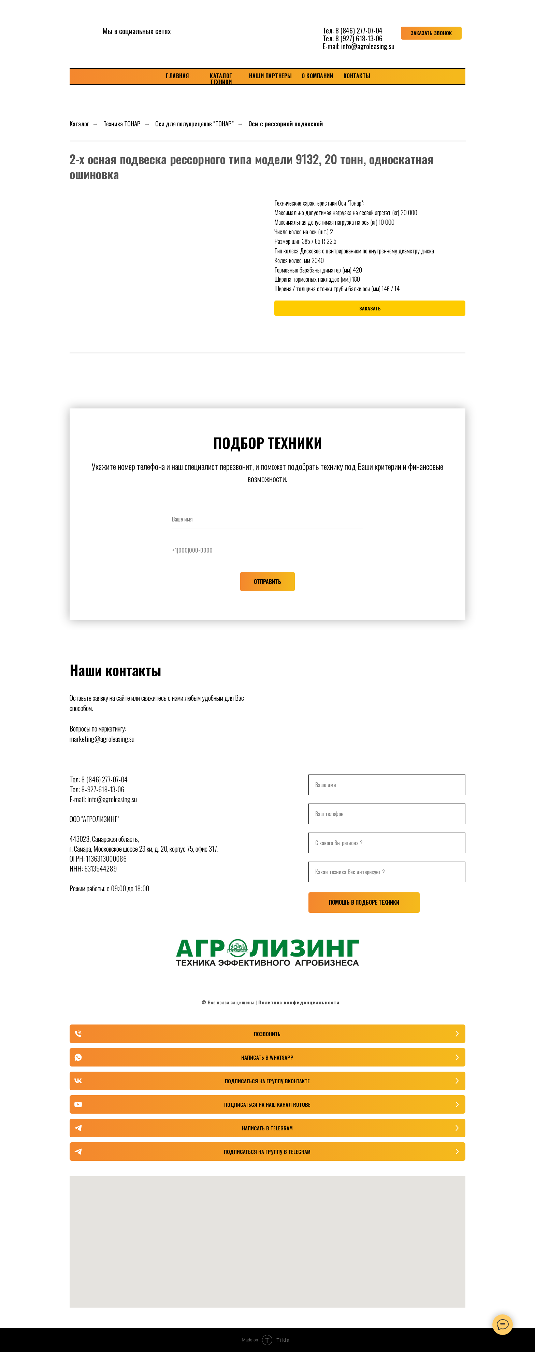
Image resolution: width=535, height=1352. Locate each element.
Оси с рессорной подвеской (285, 123)
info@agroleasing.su (367, 46)
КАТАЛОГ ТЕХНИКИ (221, 79)
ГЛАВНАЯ (177, 76)
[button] (431, 33)
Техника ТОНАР (122, 123)
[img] (267, 33)
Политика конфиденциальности (298, 1002)
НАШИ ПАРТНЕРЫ (270, 76)
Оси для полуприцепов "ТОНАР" (194, 123)
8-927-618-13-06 (102, 789)
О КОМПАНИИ (317, 76)
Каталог (79, 123)
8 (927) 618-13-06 (358, 38)
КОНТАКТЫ (357, 76)
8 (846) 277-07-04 (358, 30)
